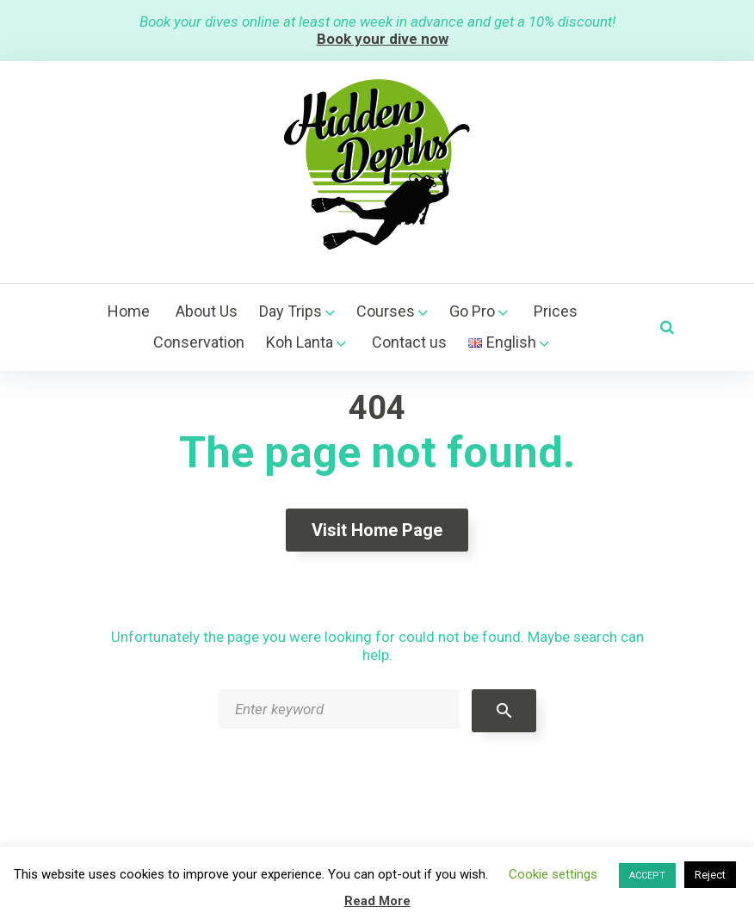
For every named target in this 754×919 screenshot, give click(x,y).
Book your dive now (382, 38)
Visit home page (377, 530)
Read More (377, 901)
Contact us (409, 342)
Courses (385, 311)
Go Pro (472, 311)
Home (129, 311)
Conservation (198, 342)
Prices (556, 311)
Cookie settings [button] (553, 874)
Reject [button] (710, 874)
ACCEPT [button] (647, 875)
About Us (207, 311)
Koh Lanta (299, 342)
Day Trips (290, 311)
